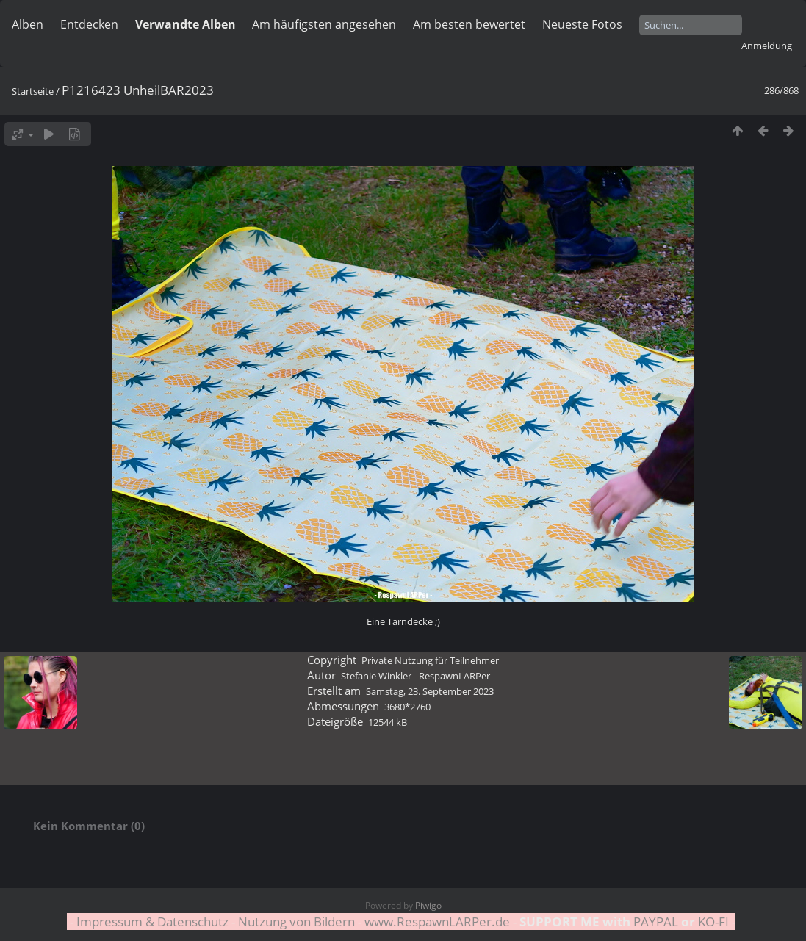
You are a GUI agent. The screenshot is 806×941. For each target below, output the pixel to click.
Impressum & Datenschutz (152, 921)
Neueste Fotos (582, 24)
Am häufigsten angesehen (324, 24)
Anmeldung (766, 45)
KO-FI (713, 921)
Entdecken (89, 24)
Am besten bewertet (469, 24)
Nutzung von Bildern (296, 921)
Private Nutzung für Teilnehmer (430, 660)
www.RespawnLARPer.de (437, 921)
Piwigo (428, 905)
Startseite (33, 91)
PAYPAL (655, 921)
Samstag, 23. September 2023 (430, 691)
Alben (27, 24)
